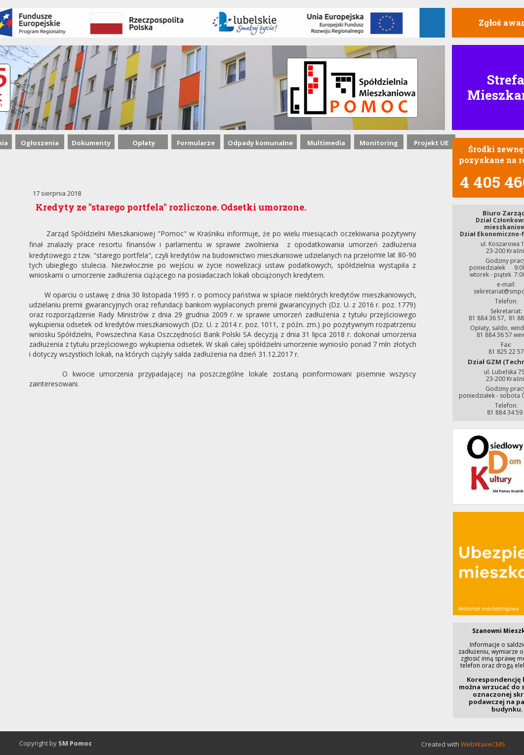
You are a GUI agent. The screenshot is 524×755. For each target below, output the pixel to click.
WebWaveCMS (483, 744)
